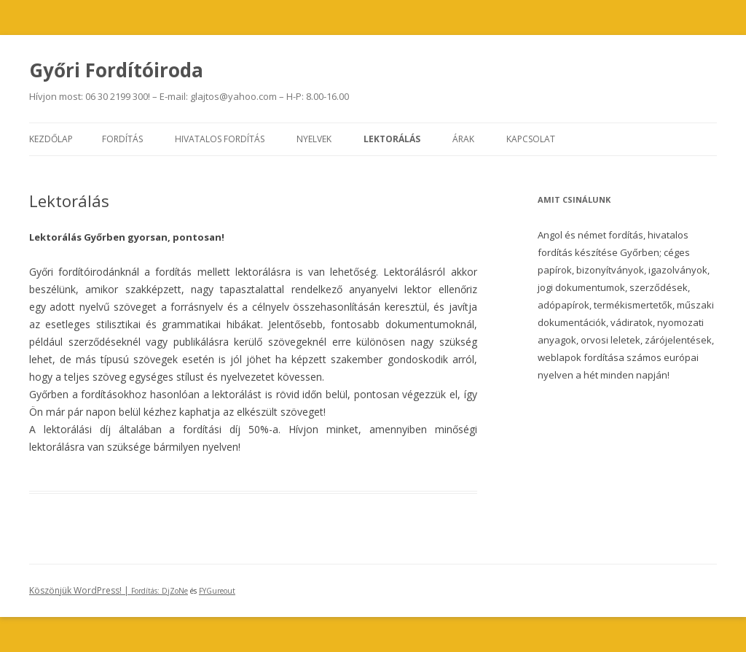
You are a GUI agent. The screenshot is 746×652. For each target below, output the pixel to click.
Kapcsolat (530, 139)
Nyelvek (314, 139)
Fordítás (122, 139)
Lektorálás (392, 139)
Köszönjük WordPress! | (95, 590)
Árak (463, 139)
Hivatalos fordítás (219, 139)
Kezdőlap (51, 139)
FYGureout (217, 591)
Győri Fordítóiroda (116, 70)
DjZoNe (175, 591)
